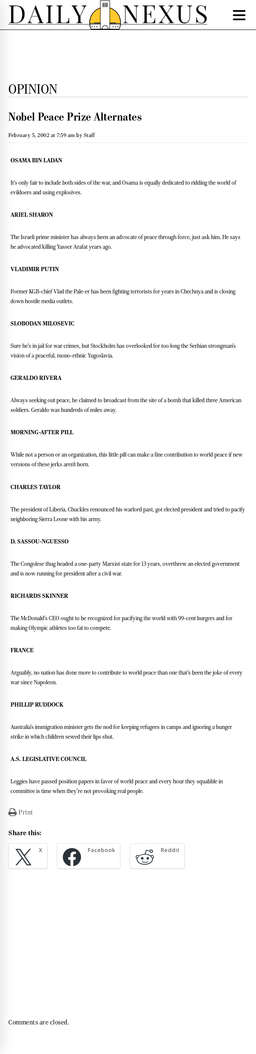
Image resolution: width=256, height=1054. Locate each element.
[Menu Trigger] (239, 14)
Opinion (33, 89)
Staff (89, 135)
